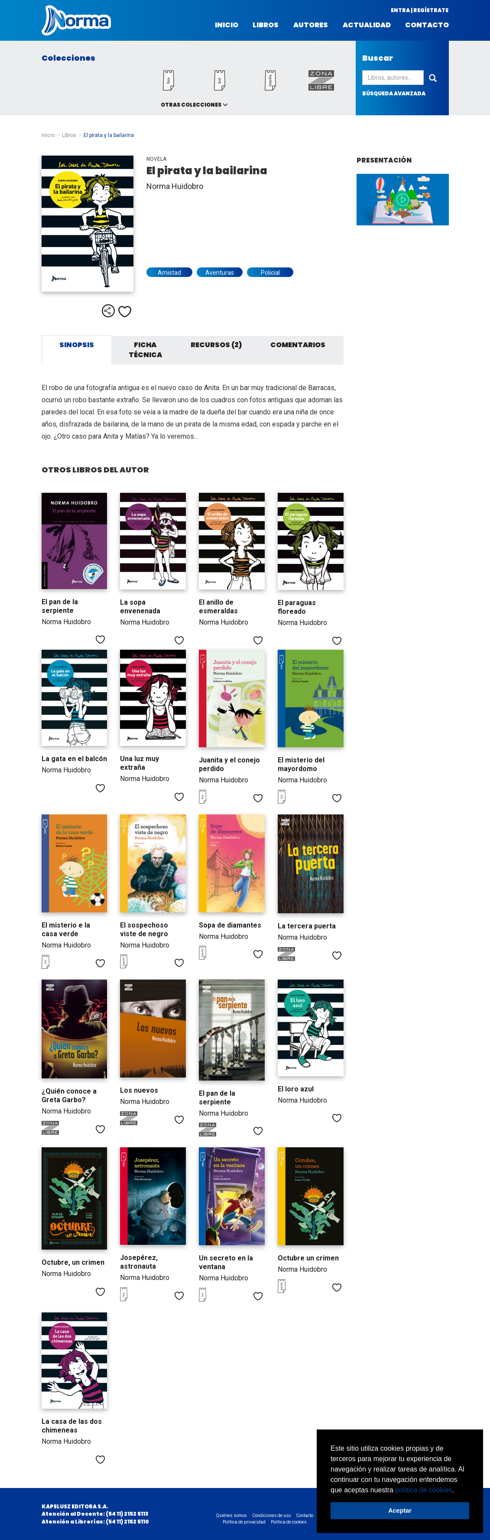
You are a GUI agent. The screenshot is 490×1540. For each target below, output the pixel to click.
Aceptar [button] (400, 1510)
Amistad (169, 272)
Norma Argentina (76, 20)
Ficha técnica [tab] (145, 350)
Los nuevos (139, 1090)
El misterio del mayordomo (301, 764)
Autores (310, 25)
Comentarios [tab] (297, 345)
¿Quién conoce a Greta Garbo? (69, 1095)
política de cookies (423, 1490)
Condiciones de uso (271, 1515)
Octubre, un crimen (73, 1262)
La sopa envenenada (140, 606)
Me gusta (124, 311)
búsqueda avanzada (393, 93)
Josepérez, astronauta (139, 1261)
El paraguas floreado (297, 607)
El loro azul (296, 1089)
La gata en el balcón (74, 759)
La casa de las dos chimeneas (72, 1425)
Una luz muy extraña (139, 763)
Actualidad (367, 25)
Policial (270, 272)
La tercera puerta (307, 926)
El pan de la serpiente (60, 606)
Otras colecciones (191, 104)
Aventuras (219, 272)
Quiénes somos (231, 1515)
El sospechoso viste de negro (144, 929)
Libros (266, 25)
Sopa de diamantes (230, 925)
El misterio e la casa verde (66, 929)
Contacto (427, 25)
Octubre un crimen (308, 1258)
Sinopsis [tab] (76, 345)
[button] (457, 1490)
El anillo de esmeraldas (218, 606)
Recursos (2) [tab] (216, 345)
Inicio (226, 25)
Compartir (108, 310)
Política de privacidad (244, 1522)
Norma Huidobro (174, 186)
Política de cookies (289, 1522)
